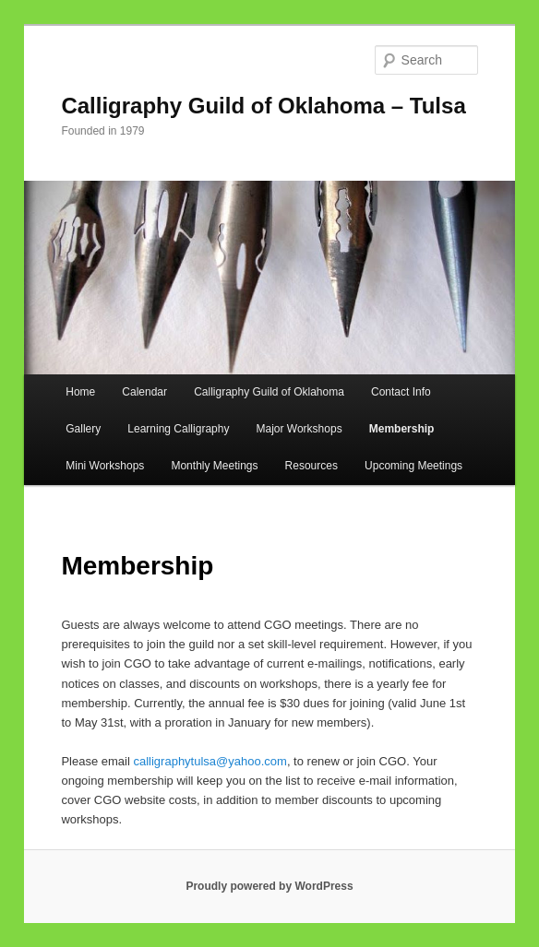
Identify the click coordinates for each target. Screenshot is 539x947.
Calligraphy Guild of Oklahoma (269, 391)
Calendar (144, 391)
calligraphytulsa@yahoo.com (209, 761)
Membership (402, 428)
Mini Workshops (105, 465)
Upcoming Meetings (413, 465)
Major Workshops (299, 428)
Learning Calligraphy (178, 428)
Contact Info (401, 391)
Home (80, 391)
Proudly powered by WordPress (269, 886)
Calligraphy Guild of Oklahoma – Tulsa (263, 105)
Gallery (83, 428)
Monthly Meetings (214, 465)
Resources (311, 465)
